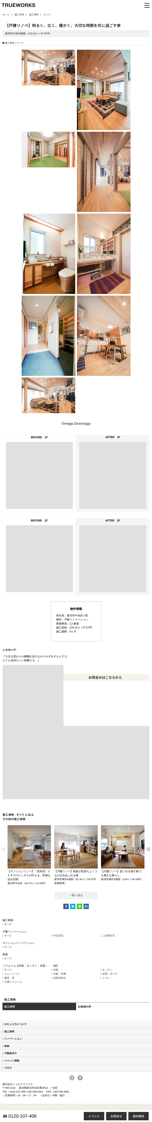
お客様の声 (84, 1006)
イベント (94, 1116)
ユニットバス (11, 973)
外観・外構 (59, 973)
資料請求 (138, 1116)
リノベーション (13, 1038)
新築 (6, 1046)
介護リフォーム (13, 981)
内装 (55, 969)
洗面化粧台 (59, 977)
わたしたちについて (15, 1024)
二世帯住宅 (108, 935)
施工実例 (9, 1006)
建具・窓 (9, 977)
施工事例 (9, 1031)
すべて (8, 924)
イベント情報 (11, 1060)
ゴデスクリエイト (74, 1107)
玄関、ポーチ (109, 973)
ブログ (8, 1067)
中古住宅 (58, 935)
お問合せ (116, 1116)
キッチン (107, 969)
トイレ (106, 977)
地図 (54, 1087)
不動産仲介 (10, 1053)
